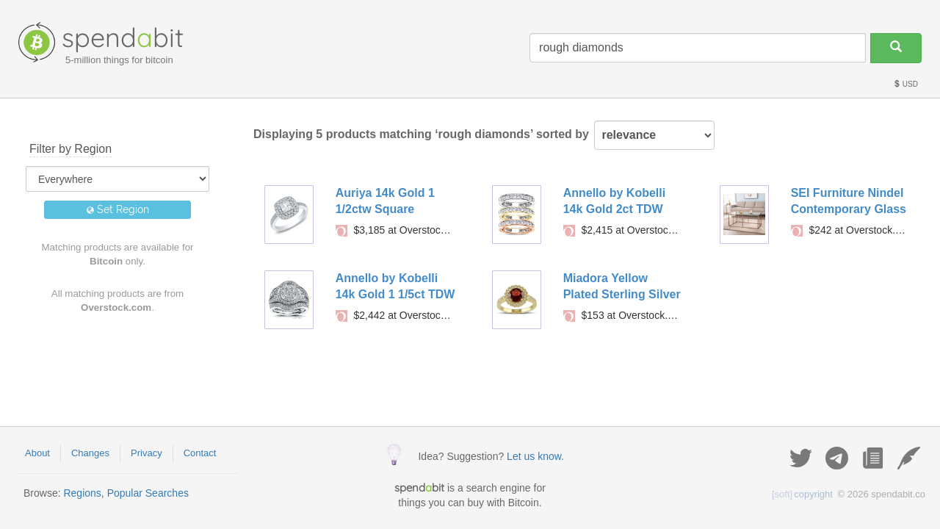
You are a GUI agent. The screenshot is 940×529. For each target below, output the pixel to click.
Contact (200, 452)
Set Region (118, 209)
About (37, 452)
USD (905, 84)
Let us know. (535, 456)
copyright (802, 494)
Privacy (146, 452)
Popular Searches (148, 493)
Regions (82, 493)
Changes (90, 452)
